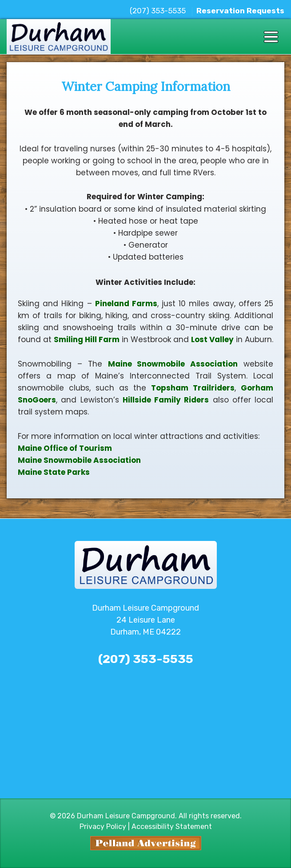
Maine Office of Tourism (65, 448)
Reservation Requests (240, 10)
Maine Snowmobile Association (173, 364)
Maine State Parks (54, 472)
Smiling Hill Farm (87, 339)
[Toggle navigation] (271, 37)
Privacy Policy (103, 826)
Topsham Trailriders (193, 388)
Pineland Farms (126, 303)
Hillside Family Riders (166, 400)
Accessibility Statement (172, 826)
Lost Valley (212, 339)
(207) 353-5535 (158, 10)
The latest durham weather (146, 778)
